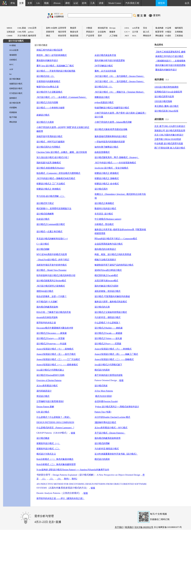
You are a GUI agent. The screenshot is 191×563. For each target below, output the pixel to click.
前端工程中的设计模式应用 (49, 50)
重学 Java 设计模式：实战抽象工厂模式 (55, 66)
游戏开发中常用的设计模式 (49, 136)
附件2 (74, 479)
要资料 (157, 15)
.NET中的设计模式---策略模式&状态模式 (56, 178)
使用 (118, 438)
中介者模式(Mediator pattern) (108, 219)
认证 (75, 3)
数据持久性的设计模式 (105, 208)
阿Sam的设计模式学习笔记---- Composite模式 (116, 238)
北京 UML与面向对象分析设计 (168, 135)
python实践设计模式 (104, 102)
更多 (167, 80)
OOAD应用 (13, 50)
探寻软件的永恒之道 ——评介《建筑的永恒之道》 (61, 498)
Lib (38, 3)
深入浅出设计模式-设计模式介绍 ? (53, 157)
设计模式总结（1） (104, 87)
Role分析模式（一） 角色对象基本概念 (55, 459)
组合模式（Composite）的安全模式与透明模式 (58, 173)
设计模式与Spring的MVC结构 (50, 375)
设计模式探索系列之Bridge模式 (51, 280)
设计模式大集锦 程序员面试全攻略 (111, 129)
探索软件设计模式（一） (48, 443)
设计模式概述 (14, 79)
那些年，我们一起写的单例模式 (52, 55)
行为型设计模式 (15, 93)
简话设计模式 (43, 396)
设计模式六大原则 (45, 122)
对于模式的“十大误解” (47, 301)
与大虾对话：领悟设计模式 (107, 317)
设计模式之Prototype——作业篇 (51, 343)
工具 (92, 3)
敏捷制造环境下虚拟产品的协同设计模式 (114, 265)
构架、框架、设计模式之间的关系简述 (113, 254)
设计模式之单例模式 (104, 203)
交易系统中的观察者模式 (48, 81)
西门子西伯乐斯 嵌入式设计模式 (169, 148)
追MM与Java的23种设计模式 (108, 270)
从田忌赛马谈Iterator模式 (106, 280)
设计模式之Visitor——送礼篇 (108, 338)
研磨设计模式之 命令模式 (107, 184)
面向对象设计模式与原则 (106, 286)
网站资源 (13, 122)
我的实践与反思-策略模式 (49, 163)
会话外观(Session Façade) (106, 401)
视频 (46, 3)
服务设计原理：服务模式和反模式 (111, 301)
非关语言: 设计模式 (104, 214)
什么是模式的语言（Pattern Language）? (55, 427)
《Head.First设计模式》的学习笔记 (53, 259)
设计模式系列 (101, 189)
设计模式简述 (101, 385)
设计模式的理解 (102, 443)
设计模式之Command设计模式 (51, 224)
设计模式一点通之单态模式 (49, 231)
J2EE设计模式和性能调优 (166, 87)
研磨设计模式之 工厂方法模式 (51, 184)
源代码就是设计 (44, 391)
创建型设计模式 (15, 84)
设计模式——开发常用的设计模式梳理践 (56, 71)
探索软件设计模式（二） (48, 448)
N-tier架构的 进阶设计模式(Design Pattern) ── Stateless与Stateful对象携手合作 (73, 469)
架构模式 (13, 98)
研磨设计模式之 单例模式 (49, 189)
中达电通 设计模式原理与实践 (168, 143)
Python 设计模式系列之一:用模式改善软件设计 (117, 406)
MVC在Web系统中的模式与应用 (52, 254)
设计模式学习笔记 (45, 203)
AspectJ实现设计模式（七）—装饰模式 (55, 349)
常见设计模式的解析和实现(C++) (52, 238)
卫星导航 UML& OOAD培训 (167, 139)
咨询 (84, 3)
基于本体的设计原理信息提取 (109, 375)
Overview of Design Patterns (49, 380)
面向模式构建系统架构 (47, 307)
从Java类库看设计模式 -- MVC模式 (111, 427)
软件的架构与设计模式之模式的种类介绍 (56, 275)
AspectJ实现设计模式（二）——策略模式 (114, 359)
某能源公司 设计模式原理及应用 (169, 130)
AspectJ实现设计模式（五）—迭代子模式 (56, 354)
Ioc (10, 74)
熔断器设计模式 (102, 97)
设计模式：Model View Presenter (52, 270)
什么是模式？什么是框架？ (107, 322)
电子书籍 (13, 117)
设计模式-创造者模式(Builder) (51, 168)
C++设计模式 (43, 244)
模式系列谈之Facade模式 (106, 275)
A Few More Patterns (104, 391)
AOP (11, 69)
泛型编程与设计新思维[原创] (50, 401)
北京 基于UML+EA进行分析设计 (169, 126)
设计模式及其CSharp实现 (166, 111)
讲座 (101, 3)
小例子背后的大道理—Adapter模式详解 (113, 122)
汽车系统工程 (132, 3)
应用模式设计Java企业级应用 (168, 92)
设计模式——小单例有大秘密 (51, 108)
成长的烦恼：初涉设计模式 (107, 291)
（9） (59, 479)
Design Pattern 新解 (45, 406)
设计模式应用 (14, 103)
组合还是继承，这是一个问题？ (52, 296)
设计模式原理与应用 (164, 96)
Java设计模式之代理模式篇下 (108, 364)
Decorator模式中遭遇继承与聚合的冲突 (55, 328)
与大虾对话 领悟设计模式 (107, 448)
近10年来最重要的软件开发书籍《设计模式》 (116, 454)
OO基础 (12, 45)
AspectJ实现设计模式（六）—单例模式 (113, 349)
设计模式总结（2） (46, 76)
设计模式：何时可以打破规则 (51, 142)
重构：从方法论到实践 (105, 71)
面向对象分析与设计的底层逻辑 (110, 60)
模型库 (161, 3)
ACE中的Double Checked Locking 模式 (112, 417)
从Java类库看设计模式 (47, 385)
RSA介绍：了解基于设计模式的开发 (54, 312)
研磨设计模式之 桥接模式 (107, 173)
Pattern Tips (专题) (103, 412)
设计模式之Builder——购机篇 (109, 328)
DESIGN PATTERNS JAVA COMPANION (55, 422)
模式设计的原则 (102, 370)
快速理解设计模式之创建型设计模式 (112, 108)
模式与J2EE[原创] (103, 396)
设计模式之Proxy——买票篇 (108, 343)
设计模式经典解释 (45, 214)
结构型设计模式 (15, 88)
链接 (121, 380)
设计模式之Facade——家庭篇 (108, 333)
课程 (67, 3)
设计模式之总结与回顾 (47, 102)
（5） (51, 479)
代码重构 (13, 108)
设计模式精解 (43, 249)
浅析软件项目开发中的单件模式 (52, 265)
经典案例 (13, 112)
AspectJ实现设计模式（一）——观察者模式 (57, 364)
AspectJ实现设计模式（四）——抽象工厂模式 (116, 354)
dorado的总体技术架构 (47, 317)
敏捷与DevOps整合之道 (48, 87)
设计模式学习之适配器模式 (49, 92)
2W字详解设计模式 (104, 66)
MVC (11, 64)
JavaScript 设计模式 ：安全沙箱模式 (111, 168)
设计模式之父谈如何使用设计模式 (111, 312)
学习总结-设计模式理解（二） (51, 196)
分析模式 (13, 60)
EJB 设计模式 (43, 412)
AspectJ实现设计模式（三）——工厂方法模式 (58, 359)
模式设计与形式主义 (46, 454)
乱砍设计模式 (43, 219)
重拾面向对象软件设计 (47, 60)
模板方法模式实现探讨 (105, 259)
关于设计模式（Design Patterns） (110, 433)
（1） (43, 479)
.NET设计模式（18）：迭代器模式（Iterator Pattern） (120, 76)
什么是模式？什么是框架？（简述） (54, 417)
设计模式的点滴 (102, 307)
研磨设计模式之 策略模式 (107, 178)
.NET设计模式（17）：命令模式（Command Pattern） (62, 97)
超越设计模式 (43, 115)
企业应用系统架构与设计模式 (109, 244)
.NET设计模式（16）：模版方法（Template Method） (120, 92)
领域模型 (13, 55)
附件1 (66, 479)
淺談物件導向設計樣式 (105, 422)
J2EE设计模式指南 (163, 101)
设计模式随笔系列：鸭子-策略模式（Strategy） (117, 157)
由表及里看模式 (102, 152)
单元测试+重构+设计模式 (166, 106)
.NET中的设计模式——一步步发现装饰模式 (115, 163)
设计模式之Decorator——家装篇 (52, 333)
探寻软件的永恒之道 (46, 322)
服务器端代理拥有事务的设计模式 (111, 136)
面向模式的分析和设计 (105, 249)
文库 (29, 3)
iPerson (56, 3)
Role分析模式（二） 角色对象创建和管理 (56, 464)
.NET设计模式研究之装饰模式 (51, 286)
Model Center (114, 3)
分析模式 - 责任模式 (104, 224)
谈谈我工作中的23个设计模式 (169, 56)
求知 (12, 3)
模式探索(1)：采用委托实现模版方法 (54, 208)
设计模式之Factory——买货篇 (51, 338)
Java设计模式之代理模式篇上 (50, 370)
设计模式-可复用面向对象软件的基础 (112, 296)
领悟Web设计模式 (45, 291)
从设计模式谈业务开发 (105, 55)
